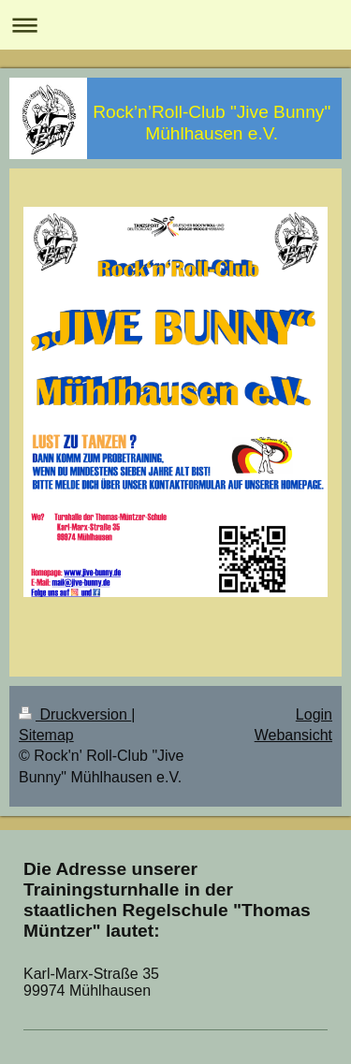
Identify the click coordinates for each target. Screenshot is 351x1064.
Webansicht (293, 735)
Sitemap (46, 735)
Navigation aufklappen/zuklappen (175, 25)
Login (314, 714)
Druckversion (75, 714)
